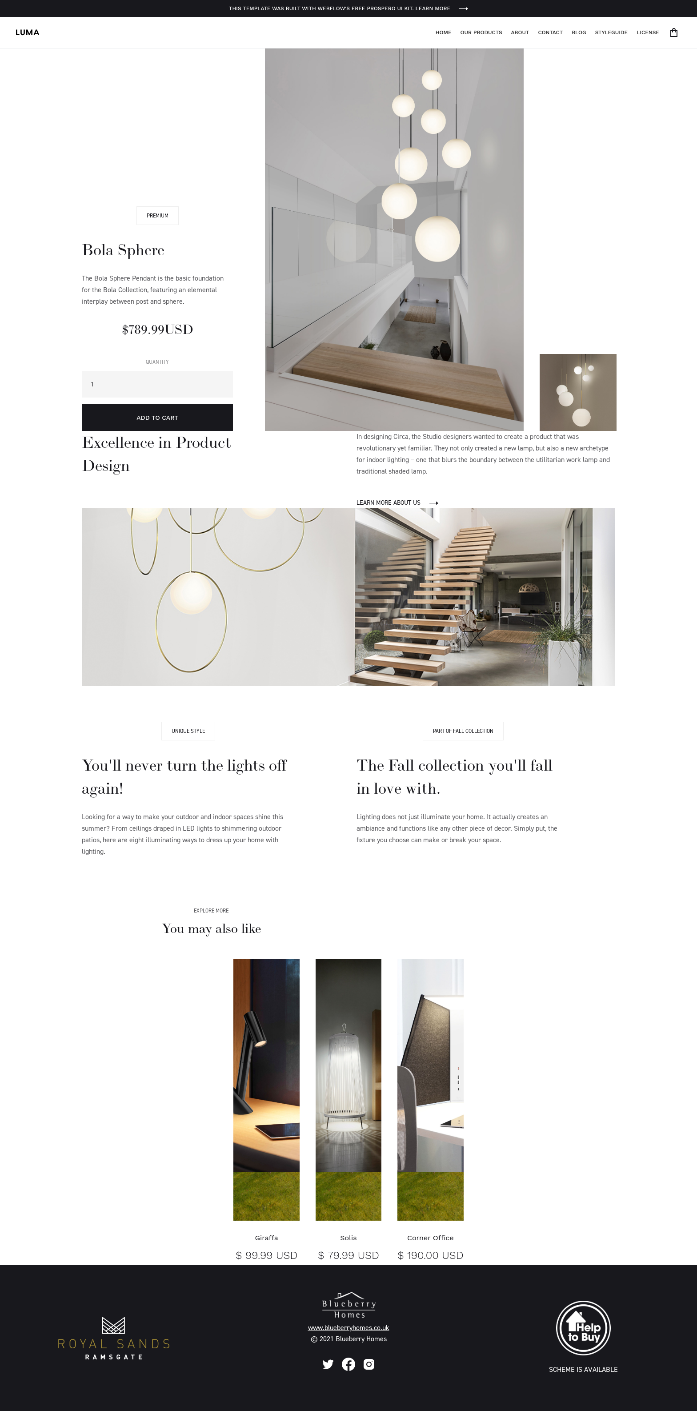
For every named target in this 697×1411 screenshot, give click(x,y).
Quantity (157, 362)
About (520, 32)
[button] (675, 32)
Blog (579, 32)
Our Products (481, 32)
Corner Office (430, 1238)
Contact (550, 32)
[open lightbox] (394, 239)
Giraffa (266, 1238)
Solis (348, 1238)
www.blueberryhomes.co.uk (348, 1327)
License (648, 32)
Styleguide (611, 32)
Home (444, 32)
